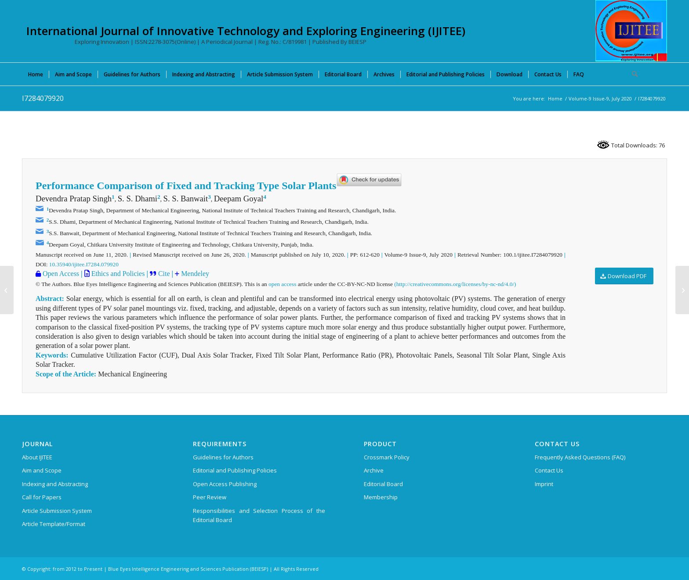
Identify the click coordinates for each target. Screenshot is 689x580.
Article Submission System (57, 511)
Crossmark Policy (387, 457)
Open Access (60, 273)
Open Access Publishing (225, 484)
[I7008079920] (682, 290)
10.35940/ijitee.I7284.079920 (84, 264)
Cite (164, 273)
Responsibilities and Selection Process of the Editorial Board (259, 515)
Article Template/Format (53, 524)
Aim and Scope (42, 470)
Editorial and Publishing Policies (235, 470)
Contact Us (549, 470)
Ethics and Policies (117, 273)
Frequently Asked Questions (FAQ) (580, 457)
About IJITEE (37, 457)
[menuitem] (35, 74)
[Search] (632, 74)
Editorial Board (383, 484)
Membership (381, 497)
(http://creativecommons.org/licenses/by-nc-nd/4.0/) (455, 284)
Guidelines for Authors (223, 457)
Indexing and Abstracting (55, 484)
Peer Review (209, 497)
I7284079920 (43, 98)
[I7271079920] (7, 290)
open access (282, 284)
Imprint (544, 484)
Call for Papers (42, 497)
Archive (374, 470)
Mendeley (194, 273)
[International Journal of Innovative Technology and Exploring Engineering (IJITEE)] (631, 30)
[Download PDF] (624, 276)
